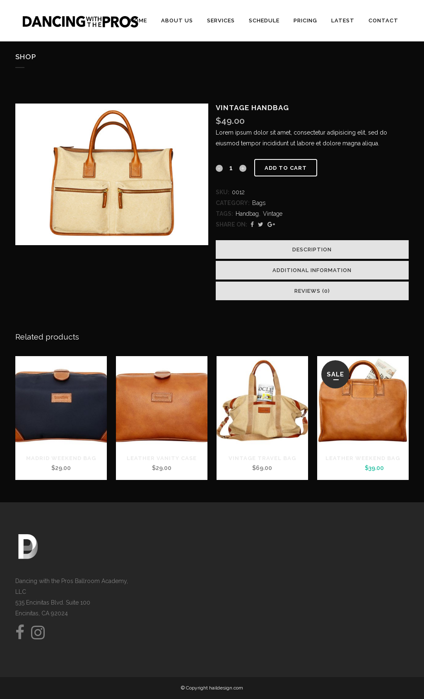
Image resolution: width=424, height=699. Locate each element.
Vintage (272, 213)
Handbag (247, 213)
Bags (258, 203)
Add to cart (286, 168)
